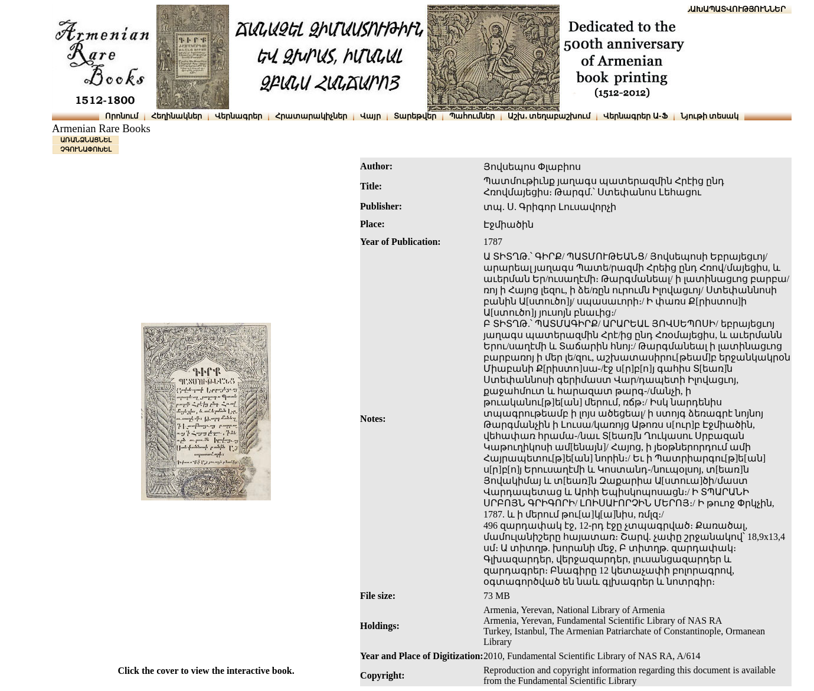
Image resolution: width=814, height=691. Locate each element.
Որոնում (121, 116)
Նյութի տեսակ (710, 116)
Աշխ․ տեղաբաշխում (549, 116)
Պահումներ (472, 116)
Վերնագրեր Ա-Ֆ (635, 116)
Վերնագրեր (238, 116)
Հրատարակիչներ (311, 116)
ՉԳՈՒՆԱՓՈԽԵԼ (86, 149)
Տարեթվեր (415, 116)
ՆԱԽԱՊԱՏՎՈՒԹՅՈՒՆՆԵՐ (735, 9)
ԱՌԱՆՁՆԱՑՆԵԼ (86, 139)
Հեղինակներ (176, 116)
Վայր (370, 116)
